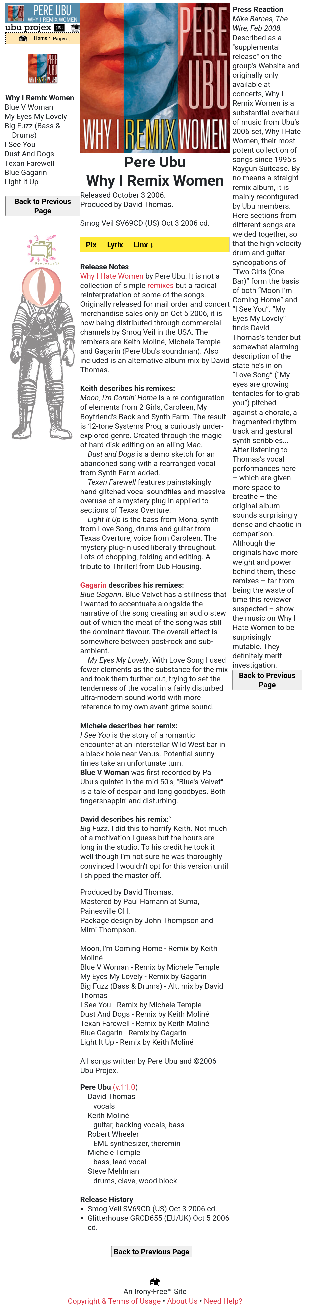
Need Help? (223, 1301)
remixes (160, 285)
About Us (182, 1301)
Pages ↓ (61, 39)
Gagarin (93, 585)
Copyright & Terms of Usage (114, 1301)
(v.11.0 (124, 1087)
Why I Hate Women (111, 276)
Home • (42, 38)
